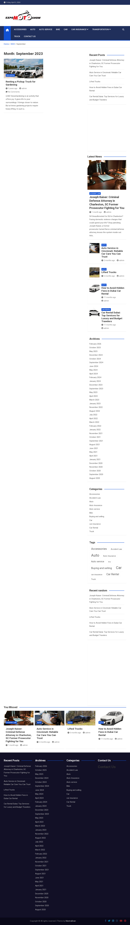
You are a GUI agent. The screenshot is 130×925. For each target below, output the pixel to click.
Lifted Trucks (94, 81)
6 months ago (108, 276)
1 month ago (95, 212)
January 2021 (95, 459)
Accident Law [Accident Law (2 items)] (116, 549)
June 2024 (93, 366)
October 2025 (95, 347)
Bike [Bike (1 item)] (109, 562)
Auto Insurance (95, 505)
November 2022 (96, 407)
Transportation (100, 29)
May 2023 (93, 392)
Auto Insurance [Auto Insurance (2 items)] (109, 556)
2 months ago (108, 260)
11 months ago (108, 297)
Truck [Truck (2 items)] (93, 579)
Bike (58, 29)
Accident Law (95, 193)
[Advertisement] (109, 132)
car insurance (78, 29)
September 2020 (96, 474)
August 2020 (94, 478)
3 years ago (11, 88)
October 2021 (95, 437)
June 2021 (93, 448)
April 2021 (93, 456)
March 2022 (94, 422)
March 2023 (94, 400)
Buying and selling (96, 516)
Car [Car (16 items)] (119, 568)
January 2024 (95, 381)
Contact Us (30, 36)
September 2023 (96, 389)
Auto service (45, 29)
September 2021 (96, 441)
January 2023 (95, 403)
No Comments (14, 92)
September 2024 (96, 362)
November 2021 (96, 433)
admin (23, 88)
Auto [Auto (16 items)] (95, 555)
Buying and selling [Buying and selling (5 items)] (101, 568)
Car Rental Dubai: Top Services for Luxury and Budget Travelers (111, 317)
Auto (32, 29)
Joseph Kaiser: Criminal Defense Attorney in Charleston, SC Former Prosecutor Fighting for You (106, 63)
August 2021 (94, 444)
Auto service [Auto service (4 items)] (97, 561)
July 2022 (93, 415)
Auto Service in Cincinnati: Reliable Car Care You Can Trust (112, 252)
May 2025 (93, 351)
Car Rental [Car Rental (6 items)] (112, 574)
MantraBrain (71, 921)
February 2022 (95, 426)
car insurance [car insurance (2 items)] (96, 575)
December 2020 (95, 463)
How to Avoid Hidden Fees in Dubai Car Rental (112, 290)
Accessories (20, 29)
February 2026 (95, 344)
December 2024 (95, 355)
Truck (17, 36)
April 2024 (93, 374)
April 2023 (93, 396)
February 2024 (95, 377)
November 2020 (96, 467)
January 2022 (95, 429)
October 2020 (95, 471)
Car (66, 29)
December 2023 (95, 385)
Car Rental (10, 75)
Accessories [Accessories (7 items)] (99, 549)
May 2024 (93, 370)
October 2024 (95, 359)
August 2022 (94, 411)
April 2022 (93, 418)
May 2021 (93, 452)
